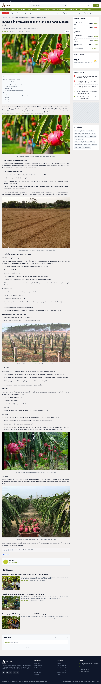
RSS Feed (59, 674)
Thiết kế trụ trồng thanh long (11, 86)
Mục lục (5, 77)
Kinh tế (46, 9)
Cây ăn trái (5, 31)
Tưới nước (7, 97)
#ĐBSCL (92, 141)
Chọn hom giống (8, 88)
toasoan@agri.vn (85, 669)
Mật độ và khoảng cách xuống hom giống (14, 90)
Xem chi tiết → (94, 48)
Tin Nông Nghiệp (38, 667)
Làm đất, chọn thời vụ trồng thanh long (11, 79)
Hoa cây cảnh (37, 663)
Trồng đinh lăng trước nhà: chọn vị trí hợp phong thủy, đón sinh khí (87, 82)
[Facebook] (3, 672)
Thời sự (53, 9)
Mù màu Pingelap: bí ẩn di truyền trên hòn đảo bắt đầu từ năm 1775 (87, 92)
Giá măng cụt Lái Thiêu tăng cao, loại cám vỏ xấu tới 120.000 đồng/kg (24, 614)
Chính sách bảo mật (61, 667)
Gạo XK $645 (91, 1)
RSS (98, 1)
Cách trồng (5, 92)
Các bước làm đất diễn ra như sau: (12, 81)
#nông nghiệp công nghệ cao (81, 136)
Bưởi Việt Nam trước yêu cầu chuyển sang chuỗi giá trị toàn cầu (59, 13)
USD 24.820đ (83, 1)
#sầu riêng (77, 133)
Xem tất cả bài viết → (14, 562)
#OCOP (93, 133)
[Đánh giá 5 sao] (13, 550)
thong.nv (8, 28)
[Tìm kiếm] (65, 5)
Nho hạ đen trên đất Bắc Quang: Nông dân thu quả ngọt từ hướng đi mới (25, 574)
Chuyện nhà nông (61, 9)
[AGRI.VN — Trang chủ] (6, 5)
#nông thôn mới (78, 144)
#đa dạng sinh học (79, 139)
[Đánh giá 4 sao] (10, 550)
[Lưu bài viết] (67, 31)
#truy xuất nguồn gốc (79, 130)
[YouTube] (7, 672)
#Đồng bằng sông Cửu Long (81, 141)
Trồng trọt (15, 9)
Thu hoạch (7, 101)
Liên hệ (89, 9)
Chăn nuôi (23, 9)
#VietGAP (94, 144)
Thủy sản (30, 9)
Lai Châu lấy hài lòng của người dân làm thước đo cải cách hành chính (86, 87)
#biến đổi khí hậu (86, 133)
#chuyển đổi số (90, 130)
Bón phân (7, 99)
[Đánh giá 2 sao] (6, 550)
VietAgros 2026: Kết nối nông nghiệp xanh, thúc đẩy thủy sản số (87, 77)
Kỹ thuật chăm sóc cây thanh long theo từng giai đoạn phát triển (17, 95)
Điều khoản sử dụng (61, 670)
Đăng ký (96, 5)
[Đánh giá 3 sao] (8, 550)
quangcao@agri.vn (85, 671)
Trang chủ (6, 9)
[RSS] (17, 672)
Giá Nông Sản (37, 672)
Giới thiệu (59, 663)
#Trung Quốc (87, 144)
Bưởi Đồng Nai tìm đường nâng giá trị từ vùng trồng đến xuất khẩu (23, 594)
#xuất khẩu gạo (86, 147)
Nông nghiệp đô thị (72, 9)
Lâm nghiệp (82, 9)
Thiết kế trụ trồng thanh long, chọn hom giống (13, 84)
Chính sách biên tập (61, 665)
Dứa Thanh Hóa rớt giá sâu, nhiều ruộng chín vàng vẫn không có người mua (23, 13)
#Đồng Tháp (93, 136)
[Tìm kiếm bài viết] (46, 5)
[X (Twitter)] (14, 672)
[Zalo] (10, 672)
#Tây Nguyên (78, 147)
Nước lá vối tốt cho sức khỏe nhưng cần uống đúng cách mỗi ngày (86, 97)
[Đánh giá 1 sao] (4, 550)
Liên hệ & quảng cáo (61, 672)
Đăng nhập (88, 5)
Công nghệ (38, 9)
